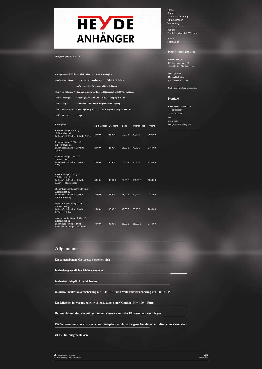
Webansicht (203, 357)
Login (206, 354)
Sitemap (72, 355)
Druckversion (61, 355)
